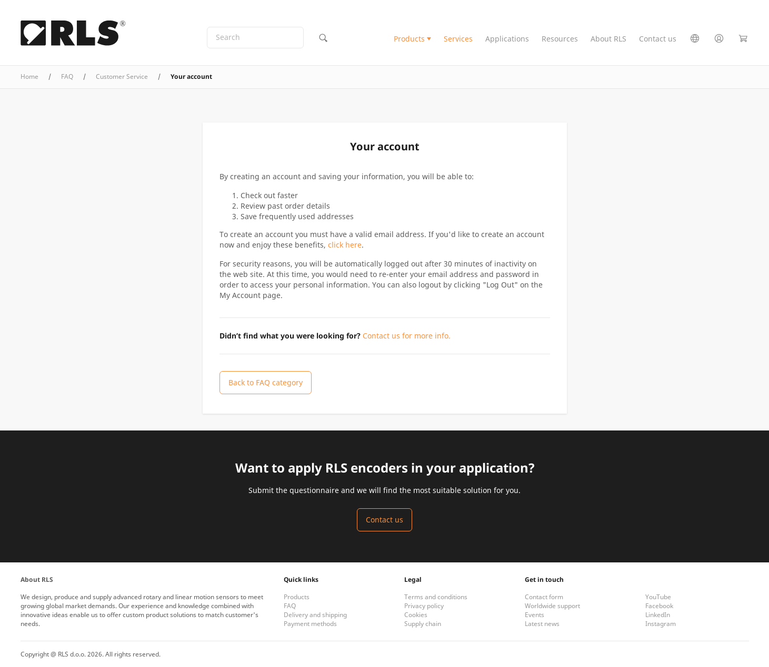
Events (534, 614)
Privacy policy (424, 605)
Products (409, 39)
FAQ (67, 76)
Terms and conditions (435, 596)
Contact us (657, 39)
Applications (507, 39)
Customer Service (122, 76)
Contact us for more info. (407, 336)
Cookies (415, 614)
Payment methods (310, 623)
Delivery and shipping (315, 614)
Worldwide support (552, 605)
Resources (560, 39)
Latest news (542, 623)
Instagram (660, 623)
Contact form (544, 596)
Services (458, 39)
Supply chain (422, 623)
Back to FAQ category (265, 382)
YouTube (658, 596)
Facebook (659, 605)
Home (29, 76)
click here (345, 245)
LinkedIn (657, 614)
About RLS (608, 39)
